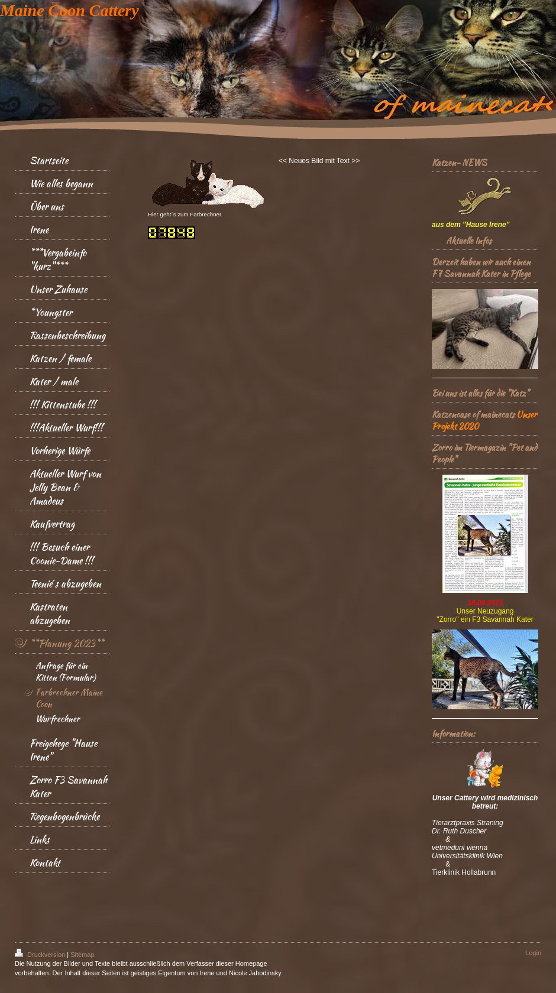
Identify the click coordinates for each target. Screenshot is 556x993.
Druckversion (41, 954)
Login (533, 952)
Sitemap (82, 954)
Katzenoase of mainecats (473, 414)
